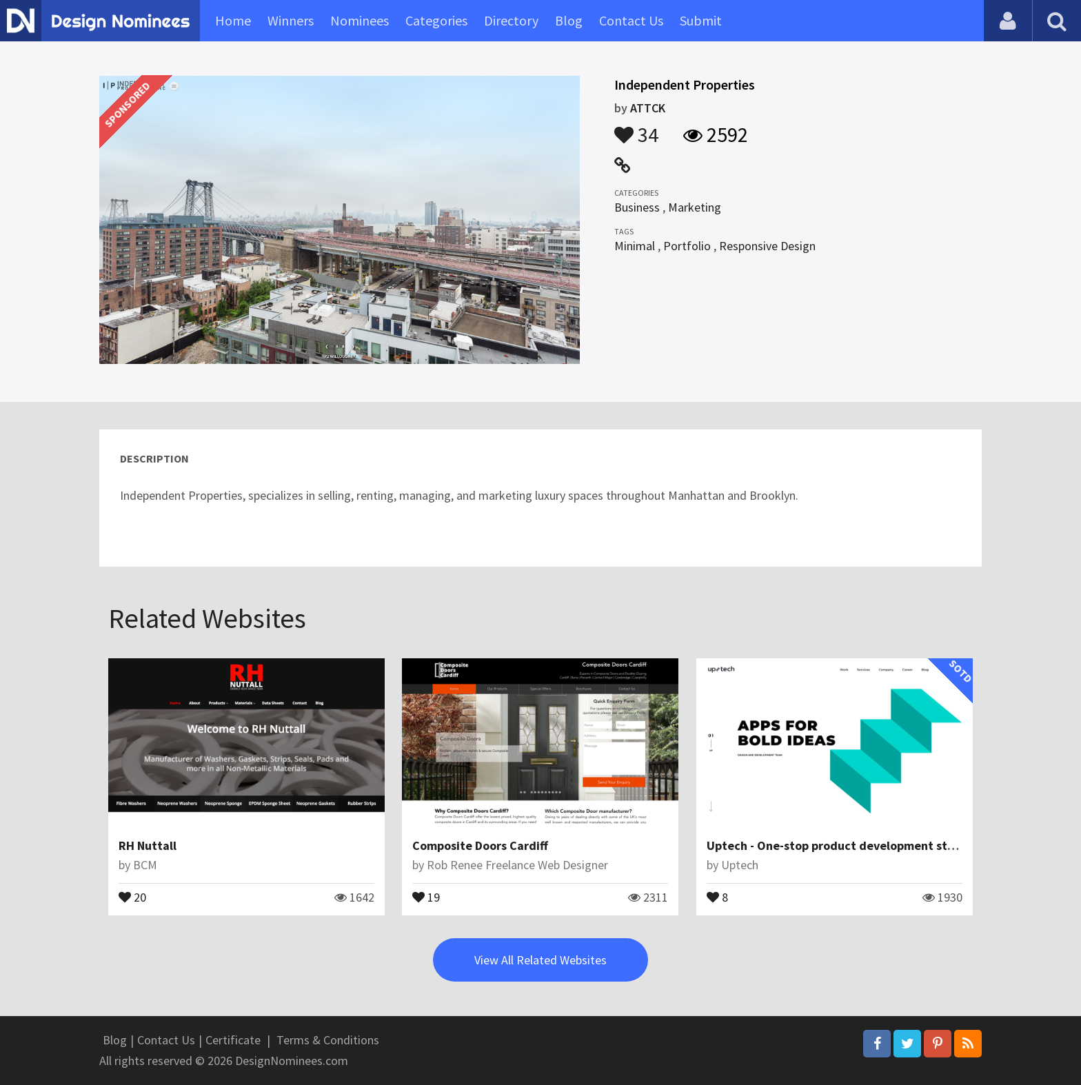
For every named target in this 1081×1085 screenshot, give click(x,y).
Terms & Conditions (327, 1040)
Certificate (233, 1040)
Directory (511, 20)
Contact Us (631, 20)
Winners (290, 20)
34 (636, 128)
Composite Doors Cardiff (480, 845)
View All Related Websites (540, 960)
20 (132, 896)
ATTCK (647, 108)
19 (426, 896)
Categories (436, 20)
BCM (145, 865)
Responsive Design (767, 246)
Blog (569, 20)
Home (233, 20)
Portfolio (687, 246)
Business (637, 207)
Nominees (359, 20)
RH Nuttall (147, 845)
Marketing (694, 207)
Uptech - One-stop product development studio (839, 845)
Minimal (634, 246)
